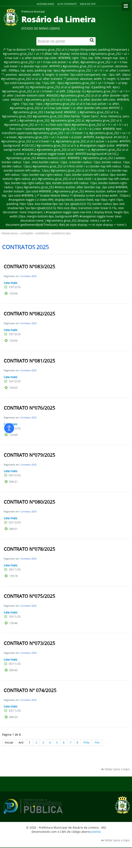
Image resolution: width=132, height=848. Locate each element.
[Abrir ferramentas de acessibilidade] (9, 428)
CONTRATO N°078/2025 (29, 549)
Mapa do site (87, 3)
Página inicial (9, 233)
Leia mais (10, 283)
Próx (86, 742)
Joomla (96, 832)
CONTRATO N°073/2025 (29, 643)
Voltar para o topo (115, 769)
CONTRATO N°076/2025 (29, 408)
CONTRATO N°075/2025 (29, 596)
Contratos (42, 233)
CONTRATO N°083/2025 (29, 266)
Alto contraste (67, 3)
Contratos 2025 (28, 276)
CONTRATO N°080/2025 (29, 502)
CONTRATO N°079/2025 (29, 455)
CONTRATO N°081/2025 (29, 361)
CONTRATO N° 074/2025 (30, 690)
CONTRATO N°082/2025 (29, 314)
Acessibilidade (45, 3)
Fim (97, 742)
